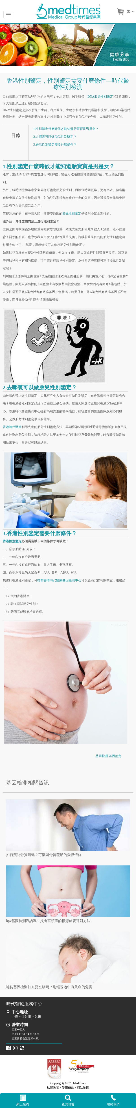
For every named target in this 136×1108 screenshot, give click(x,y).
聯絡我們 (113, 1100)
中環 (15, 1016)
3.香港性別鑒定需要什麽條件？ (55, 144)
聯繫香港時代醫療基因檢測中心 (59, 580)
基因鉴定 (115, 756)
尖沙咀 (26, 1016)
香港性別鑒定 (12, 541)
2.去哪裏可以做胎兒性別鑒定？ (55, 136)
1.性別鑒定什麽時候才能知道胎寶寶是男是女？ (66, 129)
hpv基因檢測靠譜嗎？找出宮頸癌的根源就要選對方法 (48, 921)
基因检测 (101, 756)
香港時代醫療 (12, 427)
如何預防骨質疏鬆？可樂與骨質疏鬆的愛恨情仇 (43, 855)
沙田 (38, 1016)
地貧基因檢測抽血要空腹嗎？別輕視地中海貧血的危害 (49, 987)
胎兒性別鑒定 (71, 213)
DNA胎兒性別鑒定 (100, 96)
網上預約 (22, 1100)
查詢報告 (68, 1100)
